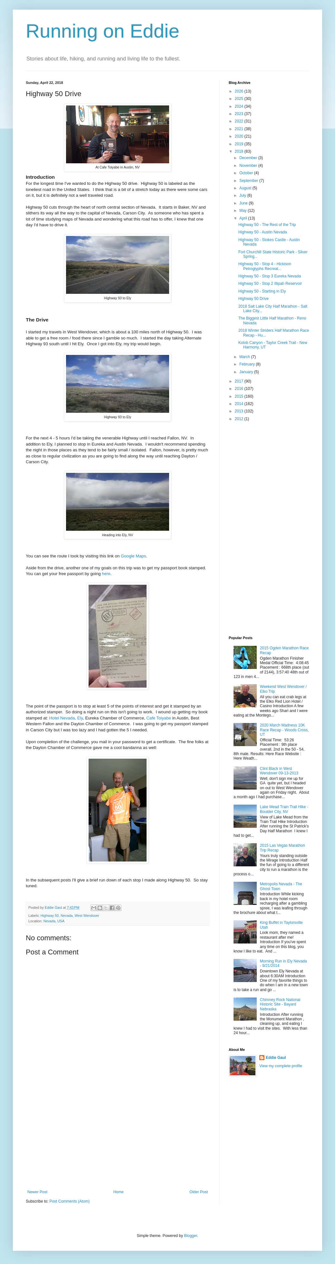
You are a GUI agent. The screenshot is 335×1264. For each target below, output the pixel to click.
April (243, 218)
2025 (239, 98)
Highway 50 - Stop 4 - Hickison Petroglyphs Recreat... (264, 266)
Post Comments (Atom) (69, 1201)
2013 (239, 411)
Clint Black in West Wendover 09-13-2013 (279, 770)
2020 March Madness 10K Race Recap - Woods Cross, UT (284, 730)
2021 (239, 129)
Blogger (190, 1235)
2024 (239, 106)
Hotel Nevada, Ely (66, 718)
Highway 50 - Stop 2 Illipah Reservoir (270, 283)
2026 (239, 91)
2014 (239, 404)
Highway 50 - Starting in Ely (262, 291)
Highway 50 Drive (253, 298)
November (248, 165)
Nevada (66, 915)
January (246, 372)
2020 (239, 136)
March (245, 357)
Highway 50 (50, 915)
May (243, 210)
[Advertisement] (117, 1141)
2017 (239, 381)
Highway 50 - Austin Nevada (262, 232)
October (246, 173)
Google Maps (133, 556)
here (106, 573)
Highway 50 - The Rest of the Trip (267, 224)
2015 (239, 396)
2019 (239, 144)
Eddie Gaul (276, 1057)
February (247, 364)
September (249, 180)
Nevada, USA (53, 921)
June (244, 203)
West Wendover (86, 915)
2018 (239, 151)
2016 (239, 388)
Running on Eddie (102, 31)
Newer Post (37, 1192)
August (246, 188)
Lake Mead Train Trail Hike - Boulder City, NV (284, 809)
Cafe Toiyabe (158, 718)
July (243, 195)
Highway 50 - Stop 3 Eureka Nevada (269, 276)
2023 (239, 114)
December (248, 158)
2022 (239, 121)
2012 (239, 419)
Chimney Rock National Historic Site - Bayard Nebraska (280, 1004)
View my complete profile (280, 1066)
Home (118, 1192)
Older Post (198, 1192)
